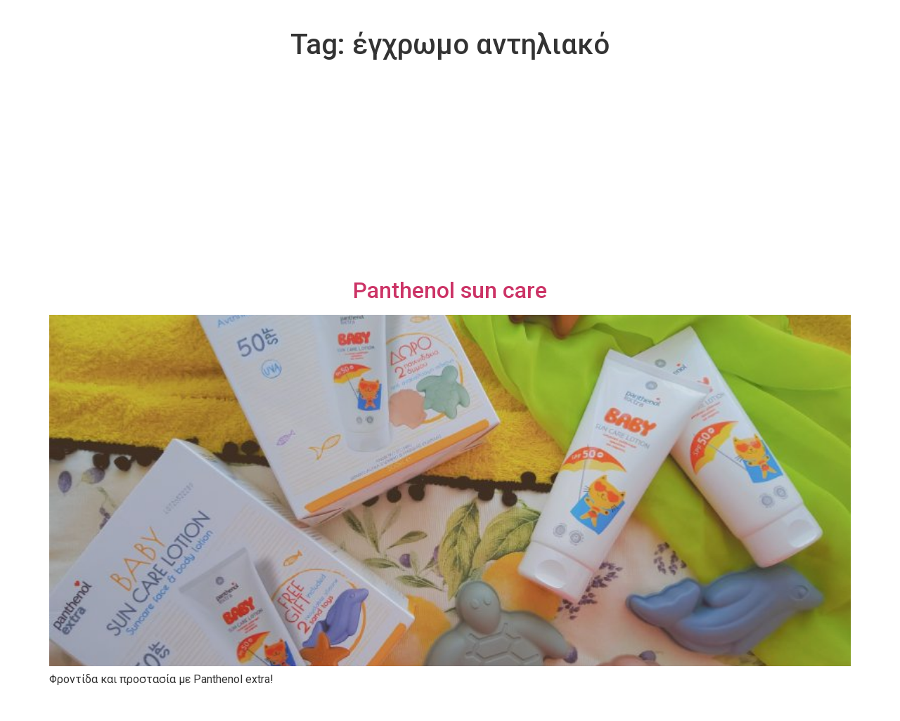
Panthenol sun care (450, 290)
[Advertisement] (450, 171)
